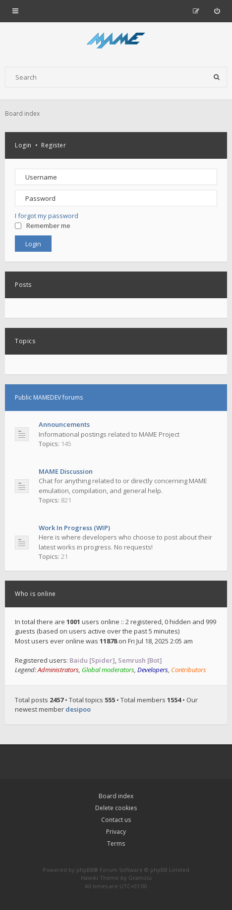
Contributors (188, 669)
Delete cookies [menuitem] (116, 808)
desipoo (78, 709)
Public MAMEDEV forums (49, 397)
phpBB (85, 869)
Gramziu (140, 877)
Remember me (42, 225)
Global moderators (108, 669)
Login (23, 145)
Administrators (58, 669)
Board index (116, 796)
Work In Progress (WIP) (74, 527)
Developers (152, 669)
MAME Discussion (66, 471)
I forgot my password (46, 215)
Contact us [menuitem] (116, 820)
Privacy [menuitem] (116, 831)
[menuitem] (217, 11)
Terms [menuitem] (116, 843)
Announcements (64, 424)
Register (53, 145)
